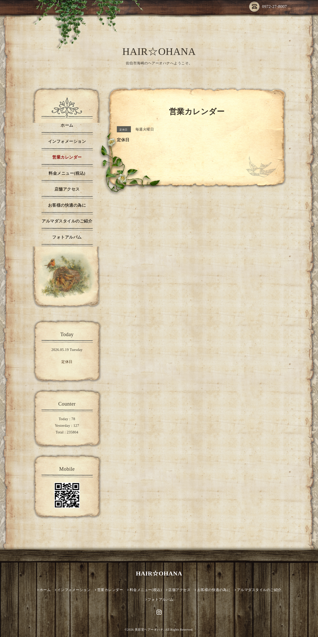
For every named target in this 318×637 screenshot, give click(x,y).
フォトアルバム (67, 237)
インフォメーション (67, 141)
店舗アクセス (67, 189)
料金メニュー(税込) (67, 173)
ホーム (67, 125)
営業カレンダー (67, 157)
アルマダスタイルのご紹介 (67, 221)
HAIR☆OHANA (159, 51)
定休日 (67, 362)
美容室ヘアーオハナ (149, 629)
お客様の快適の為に (67, 205)
